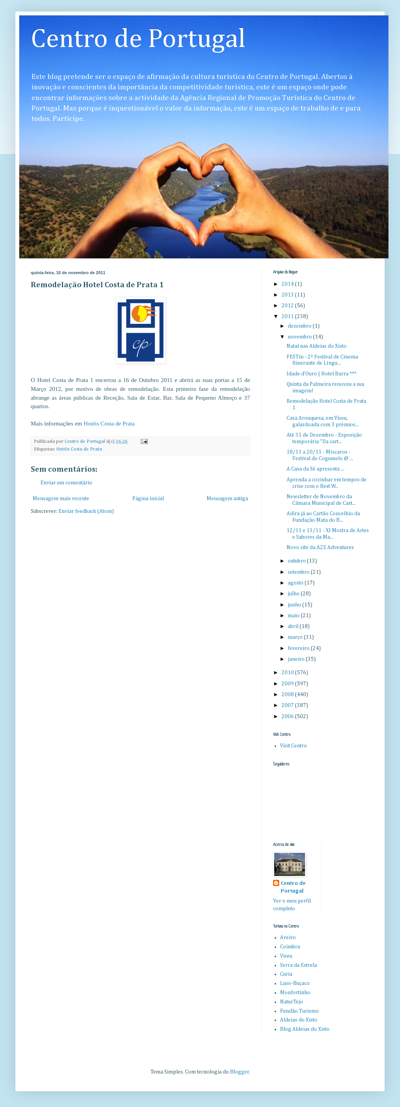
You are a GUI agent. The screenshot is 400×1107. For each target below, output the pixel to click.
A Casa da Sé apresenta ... (315, 469)
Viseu (286, 956)
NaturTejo (291, 1002)
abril (294, 626)
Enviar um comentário (66, 483)
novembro (300, 337)
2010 (288, 672)
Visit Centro (293, 746)
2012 (288, 305)
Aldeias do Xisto (298, 1020)
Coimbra (290, 947)
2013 (288, 295)
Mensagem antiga (227, 498)
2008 (288, 694)
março (296, 637)
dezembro (300, 326)
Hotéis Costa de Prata (109, 423)
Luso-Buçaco (295, 983)
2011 (288, 316)
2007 (288, 705)
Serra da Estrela (298, 965)
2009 (288, 684)
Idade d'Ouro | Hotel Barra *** (322, 374)
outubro (297, 561)
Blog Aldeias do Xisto (305, 1029)
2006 (288, 716)
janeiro (297, 659)
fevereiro (299, 648)
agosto (296, 583)
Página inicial (148, 498)
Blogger (239, 1072)
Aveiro (288, 937)
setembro (299, 572)
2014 (288, 284)
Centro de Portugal (138, 39)
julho (294, 593)
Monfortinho (295, 992)
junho (295, 605)
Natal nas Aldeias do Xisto (317, 346)
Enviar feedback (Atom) (86, 511)
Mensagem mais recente (61, 498)
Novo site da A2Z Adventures (320, 547)
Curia (286, 974)
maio (294, 615)
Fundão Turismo (299, 1011)
